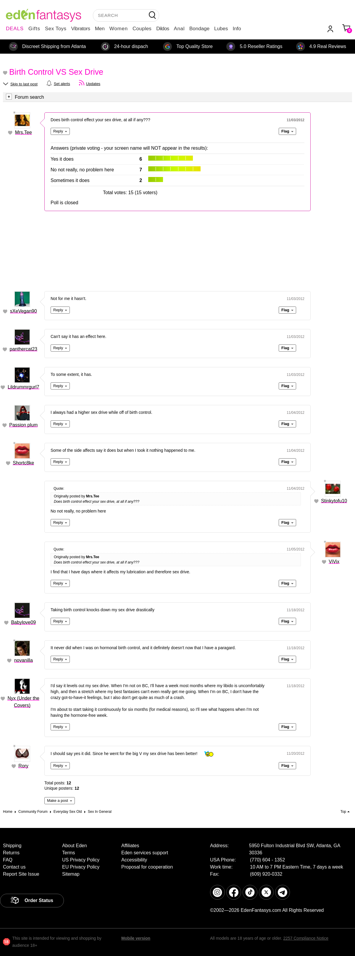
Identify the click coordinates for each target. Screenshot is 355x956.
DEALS (15, 28)
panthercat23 (23, 349)
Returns (11, 852)
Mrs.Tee (23, 132)
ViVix (334, 561)
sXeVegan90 (23, 311)
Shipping (12, 845)
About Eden (74, 845)
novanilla (23, 660)
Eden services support (144, 852)
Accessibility (134, 859)
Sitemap (71, 874)
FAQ (7, 859)
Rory (23, 765)
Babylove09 (23, 622)
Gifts (34, 28)
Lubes (221, 28)
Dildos (162, 28)
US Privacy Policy (80, 859)
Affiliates (130, 845)
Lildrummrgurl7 (23, 387)
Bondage (199, 28)
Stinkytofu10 (334, 500)
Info (237, 28)
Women (118, 28)
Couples (142, 28)
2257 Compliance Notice (305, 938)
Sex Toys (56, 28)
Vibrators (80, 28)
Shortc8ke (23, 462)
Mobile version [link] (135, 938)
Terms (68, 852)
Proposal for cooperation (147, 866)
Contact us (14, 866)
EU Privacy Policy (80, 866)
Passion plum (23, 424)
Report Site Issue (21, 874)
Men (100, 28)
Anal (179, 28)
